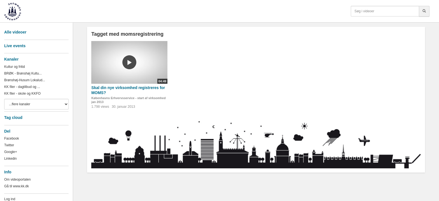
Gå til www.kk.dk (16, 186)
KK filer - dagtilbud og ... (22, 87)
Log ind (9, 199)
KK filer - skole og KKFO (22, 93)
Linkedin (10, 159)
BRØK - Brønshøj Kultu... (23, 73)
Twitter (9, 145)
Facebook (11, 138)
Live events (14, 46)
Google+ (10, 152)
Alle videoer (15, 32)
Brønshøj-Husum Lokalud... (24, 80)
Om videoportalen (17, 179)
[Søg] (424, 11)
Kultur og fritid (14, 67)
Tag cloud (13, 117)
